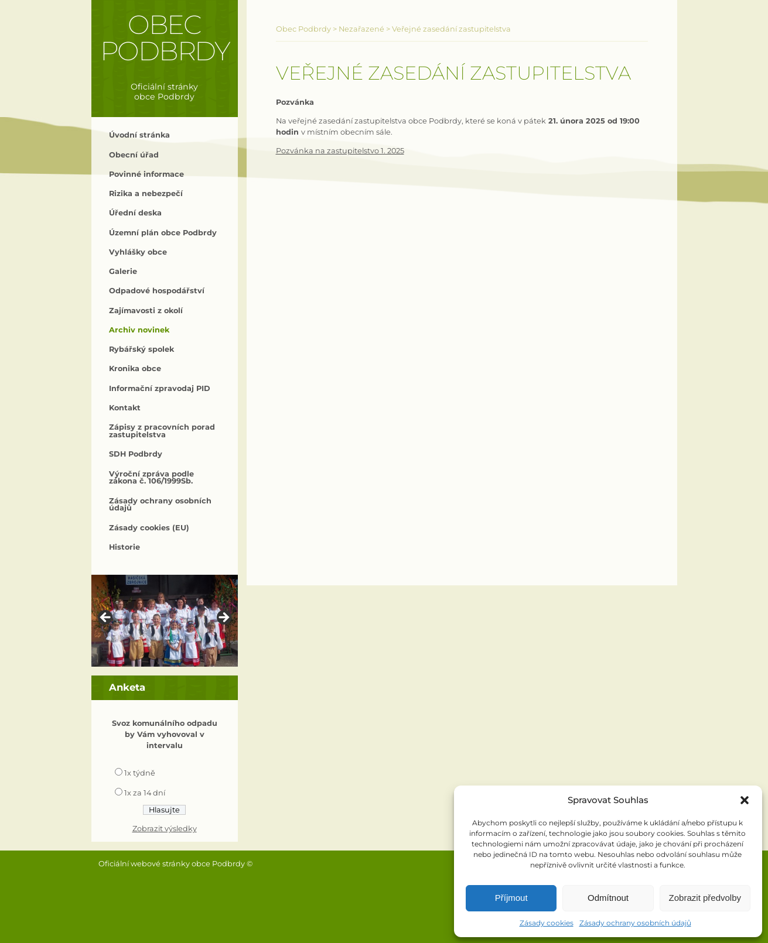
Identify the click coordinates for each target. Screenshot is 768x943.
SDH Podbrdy (135, 454)
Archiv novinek (139, 329)
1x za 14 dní (144, 792)
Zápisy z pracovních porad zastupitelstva (162, 431)
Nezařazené (361, 29)
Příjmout (511, 898)
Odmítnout (608, 898)
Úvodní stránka (139, 135)
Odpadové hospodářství (156, 290)
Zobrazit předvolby (705, 898)
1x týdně (139, 773)
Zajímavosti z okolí (146, 310)
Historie (124, 547)
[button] (744, 800)
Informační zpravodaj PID (159, 388)
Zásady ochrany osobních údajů (635, 922)
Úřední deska (135, 212)
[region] (164, 621)
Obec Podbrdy (165, 38)
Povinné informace (146, 174)
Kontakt (125, 407)
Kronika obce (135, 368)
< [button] (106, 618)
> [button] (223, 618)
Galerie (123, 271)
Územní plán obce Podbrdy (163, 232)
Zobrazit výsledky (164, 828)
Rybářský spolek (141, 349)
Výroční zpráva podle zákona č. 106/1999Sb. (151, 477)
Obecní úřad (134, 154)
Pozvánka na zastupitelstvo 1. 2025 (340, 150)
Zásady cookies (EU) (149, 527)
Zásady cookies (547, 922)
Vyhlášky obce (138, 252)
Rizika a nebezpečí (146, 193)
